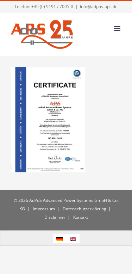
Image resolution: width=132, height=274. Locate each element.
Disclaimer (54, 217)
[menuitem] (59, 238)
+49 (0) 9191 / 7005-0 (52, 6)
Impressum (43, 209)
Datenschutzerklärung (84, 209)
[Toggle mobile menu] (117, 28)
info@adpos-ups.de (99, 6)
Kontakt (80, 217)
